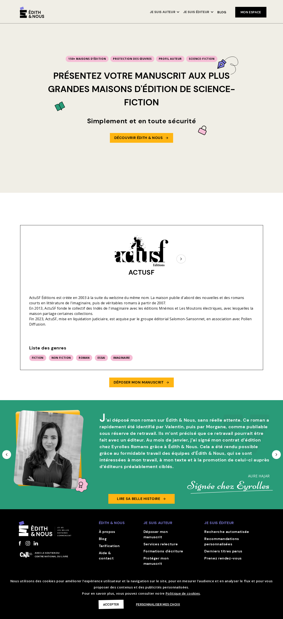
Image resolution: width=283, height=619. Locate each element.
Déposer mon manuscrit (155, 534)
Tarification (109, 546)
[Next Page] (181, 259)
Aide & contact (106, 556)
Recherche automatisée (226, 531)
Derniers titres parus (223, 551)
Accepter (111, 604)
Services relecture (160, 544)
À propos (107, 531)
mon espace (251, 12)
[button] (165, 12)
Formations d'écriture (163, 551)
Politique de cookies (183, 593)
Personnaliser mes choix (158, 604)
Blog (221, 12)
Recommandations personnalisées (221, 541)
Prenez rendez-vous (223, 558)
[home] (32, 12)
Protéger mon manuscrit (156, 561)
